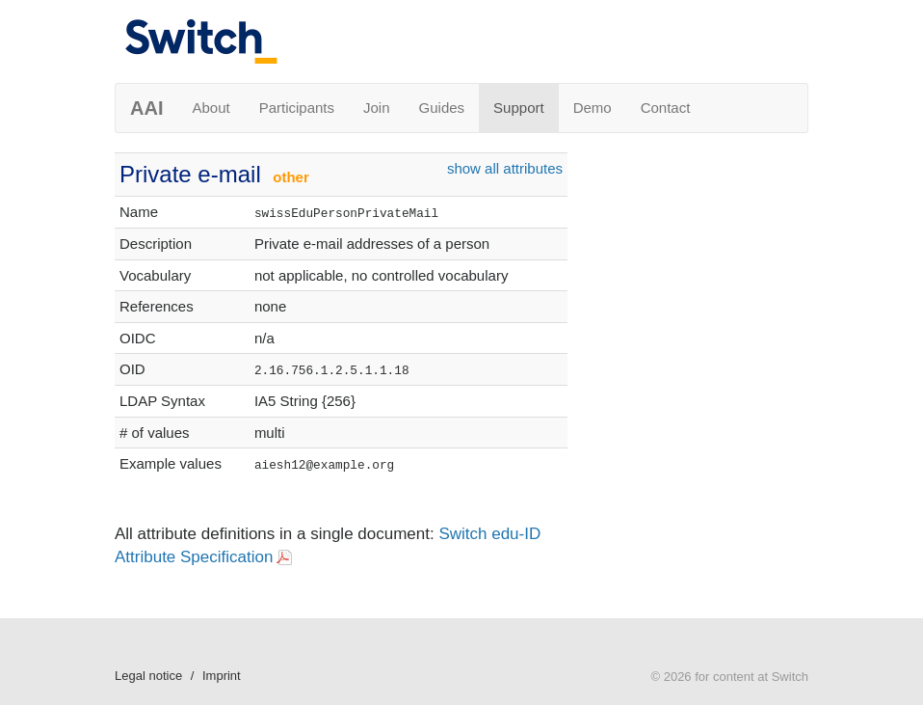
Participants (296, 107)
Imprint (221, 675)
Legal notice (148, 675)
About (210, 107)
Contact (666, 107)
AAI (146, 108)
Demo (592, 107)
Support (518, 107)
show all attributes (505, 168)
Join (376, 107)
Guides (442, 107)
